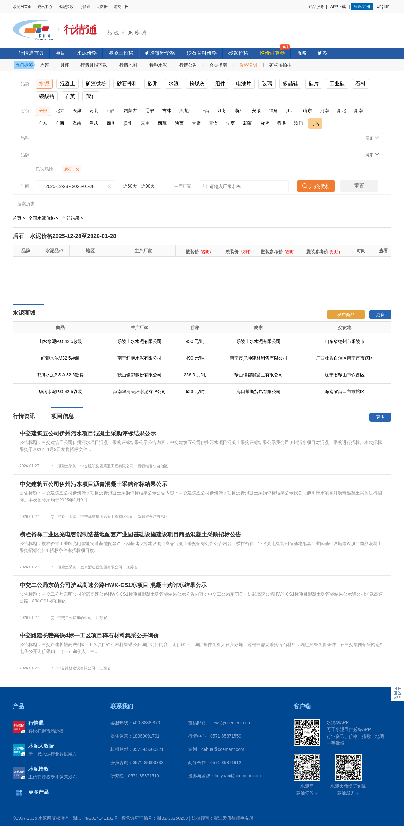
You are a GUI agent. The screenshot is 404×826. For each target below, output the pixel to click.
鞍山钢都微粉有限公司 (139, 374)
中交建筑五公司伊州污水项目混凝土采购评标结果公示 (88, 433)
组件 (220, 83)
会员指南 (218, 65)
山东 (307, 110)
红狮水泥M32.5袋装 (60, 358)
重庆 (94, 123)
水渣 (174, 83)
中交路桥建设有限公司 (76, 668)
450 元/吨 (195, 341)
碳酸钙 (46, 96)
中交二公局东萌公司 (74, 617)
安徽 (256, 110)
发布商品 (346, 314)
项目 (60, 53)
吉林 (166, 110)
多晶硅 (290, 83)
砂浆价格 (238, 53)
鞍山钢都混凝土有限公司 (258, 374)
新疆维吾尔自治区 (153, 466)
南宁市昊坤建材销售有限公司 (258, 358)
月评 (64, 65)
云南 (145, 123)
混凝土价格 (121, 53)
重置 (359, 186)
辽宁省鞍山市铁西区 (345, 374)
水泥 (44, 83)
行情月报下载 (93, 65)
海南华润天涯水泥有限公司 (139, 391)
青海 (213, 123)
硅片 (314, 83)
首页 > (20, 218)
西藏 (162, 123)
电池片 (243, 83)
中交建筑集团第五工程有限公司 (107, 466)
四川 (111, 123)
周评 (44, 65)
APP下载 (338, 6)
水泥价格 (87, 53)
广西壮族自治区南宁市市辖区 (344, 358)
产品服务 (316, 6)
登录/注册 (362, 6)
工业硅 (337, 83)
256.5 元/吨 (195, 374)
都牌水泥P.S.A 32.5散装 (60, 374)
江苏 (222, 110)
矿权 (323, 53)
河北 (94, 110)
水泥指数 (66, 6)
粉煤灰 (197, 83)
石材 (360, 83)
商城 (301, 53)
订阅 (315, 123)
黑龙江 (186, 110)
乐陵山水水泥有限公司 (139, 341)
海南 (77, 123)
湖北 (341, 110)
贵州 (128, 123)
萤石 (91, 96)
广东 (43, 123)
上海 (205, 110)
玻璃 (267, 83)
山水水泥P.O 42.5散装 (60, 341)
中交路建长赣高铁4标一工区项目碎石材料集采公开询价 (89, 635)
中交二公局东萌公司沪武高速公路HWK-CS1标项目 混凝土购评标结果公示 (113, 585)
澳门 (298, 123)
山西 (111, 110)
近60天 (130, 186)
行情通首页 (31, 53)
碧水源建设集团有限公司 (101, 567)
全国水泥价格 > (44, 218)
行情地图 (128, 65)
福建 (273, 110)
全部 (43, 110)
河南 (324, 110)
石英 (70, 96)
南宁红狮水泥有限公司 (139, 358)
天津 (77, 110)
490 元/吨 (195, 358)
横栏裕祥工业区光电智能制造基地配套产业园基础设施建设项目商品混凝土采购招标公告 (130, 534)
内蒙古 (130, 110)
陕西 (179, 123)
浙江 (239, 110)
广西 (60, 123)
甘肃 (196, 123)
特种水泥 (158, 65)
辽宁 (149, 110)
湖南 (358, 110)
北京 (60, 110)
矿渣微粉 (96, 83)
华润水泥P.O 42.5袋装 (60, 391)
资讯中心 (44, 6)
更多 (380, 314)
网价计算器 (272, 53)
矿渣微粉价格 (160, 53)
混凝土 (67, 83)
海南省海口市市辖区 (345, 391)
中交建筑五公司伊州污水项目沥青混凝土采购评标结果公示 (93, 484)
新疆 (247, 123)
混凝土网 (121, 6)
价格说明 (248, 65)
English (384, 6)
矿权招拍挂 (280, 65)
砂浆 (153, 83)
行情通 (85, 6)
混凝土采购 (66, 466)
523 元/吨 (195, 391)
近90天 (148, 186)
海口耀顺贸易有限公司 (258, 391)
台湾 (264, 123)
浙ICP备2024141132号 (95, 818)
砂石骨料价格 (202, 53)
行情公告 (188, 65)
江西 (290, 110)
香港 (281, 123)
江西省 (105, 668)
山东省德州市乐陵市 (345, 341)
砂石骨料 (127, 83)
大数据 (102, 6)
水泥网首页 (22, 6)
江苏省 (132, 567)
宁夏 (230, 123)
